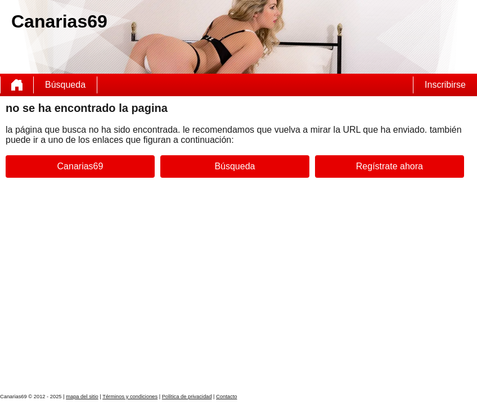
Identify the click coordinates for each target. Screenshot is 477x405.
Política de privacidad (187, 396)
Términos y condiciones (130, 396)
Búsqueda (65, 84)
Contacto (226, 396)
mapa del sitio (82, 396)
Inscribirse (445, 84)
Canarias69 (80, 166)
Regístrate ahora (389, 166)
